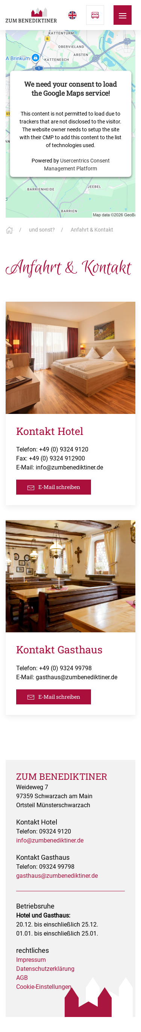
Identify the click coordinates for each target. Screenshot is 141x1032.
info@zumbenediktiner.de (69, 467)
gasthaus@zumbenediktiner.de (76, 677)
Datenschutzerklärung (45, 968)
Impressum (31, 959)
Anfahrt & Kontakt (92, 230)
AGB (22, 977)
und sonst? (42, 230)
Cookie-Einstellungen (43, 986)
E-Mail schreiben (53, 487)
